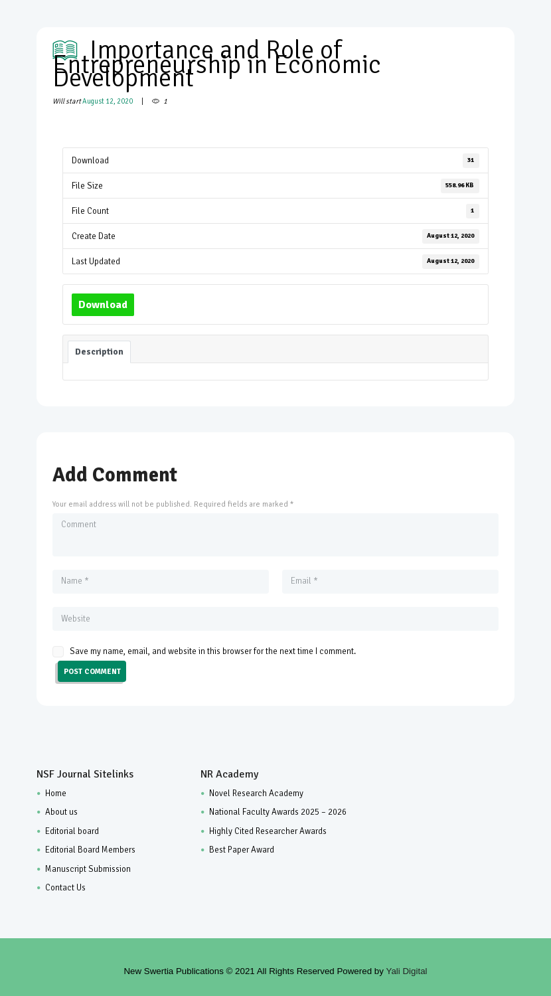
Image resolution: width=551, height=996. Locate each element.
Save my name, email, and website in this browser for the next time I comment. (213, 651)
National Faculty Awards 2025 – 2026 (278, 812)
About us (61, 812)
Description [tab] (99, 351)
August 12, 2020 (107, 101)
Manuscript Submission (88, 869)
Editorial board (72, 831)
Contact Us (65, 887)
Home (55, 793)
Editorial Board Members (90, 850)
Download (102, 304)
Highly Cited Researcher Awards (268, 831)
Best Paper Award (241, 850)
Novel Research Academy (256, 793)
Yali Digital (407, 971)
